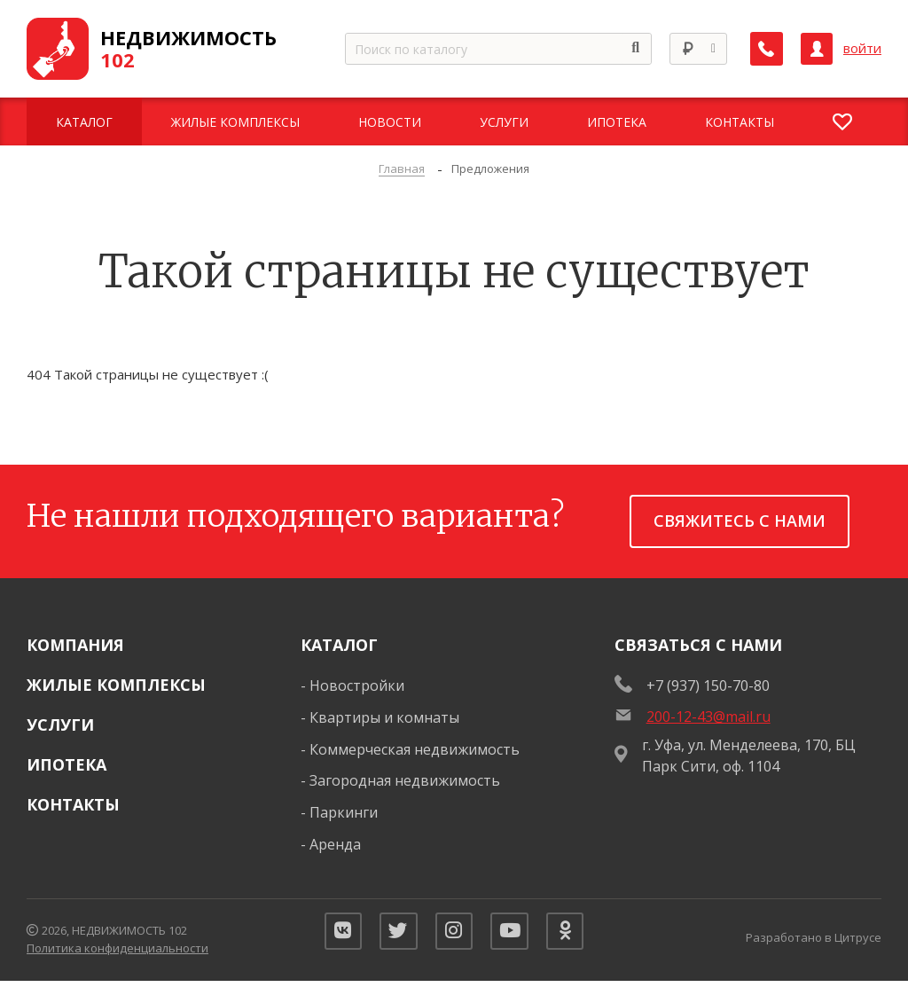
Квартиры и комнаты (384, 717)
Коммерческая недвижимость (414, 749)
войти (862, 48)
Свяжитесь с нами (740, 520)
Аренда (335, 844)
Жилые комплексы (116, 684)
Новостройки (356, 685)
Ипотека (66, 764)
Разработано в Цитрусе (813, 940)
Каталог (339, 644)
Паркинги (343, 812)
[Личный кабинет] (817, 49)
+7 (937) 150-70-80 (708, 685)
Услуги (60, 724)
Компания (75, 644)
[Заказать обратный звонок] (767, 49)
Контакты (73, 804)
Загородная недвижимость (404, 780)
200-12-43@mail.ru (708, 716)
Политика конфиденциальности (117, 952)
